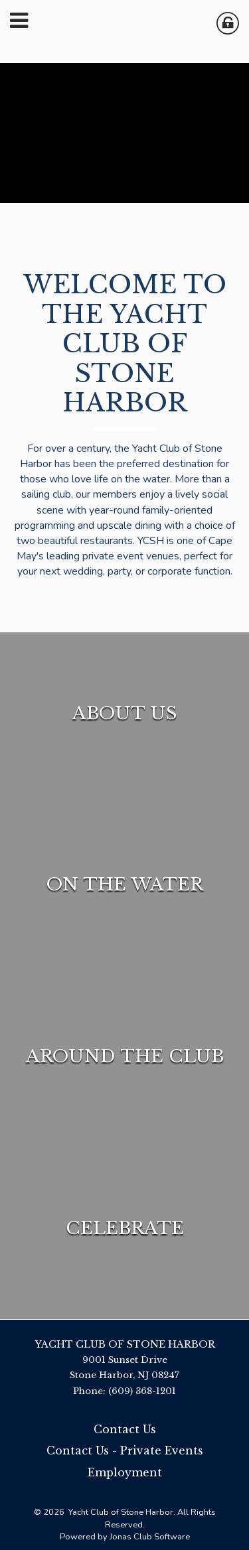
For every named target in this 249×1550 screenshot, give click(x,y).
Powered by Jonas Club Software (125, 1537)
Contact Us (125, 1429)
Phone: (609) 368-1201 (124, 1391)
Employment (125, 1472)
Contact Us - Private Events (124, 1450)
